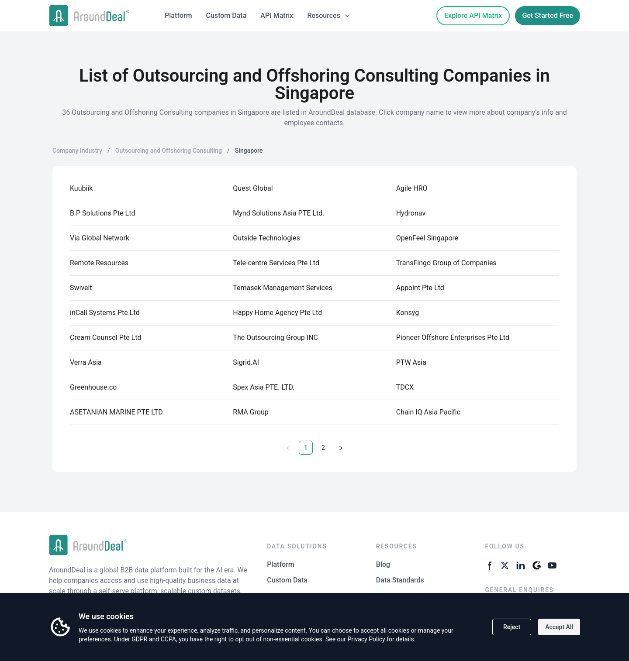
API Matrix (276, 15)
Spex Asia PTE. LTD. (263, 387)
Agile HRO (412, 188)
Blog (383, 564)
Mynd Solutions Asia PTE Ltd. (278, 213)
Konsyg (407, 312)
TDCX (405, 387)
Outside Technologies (266, 238)
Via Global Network (99, 238)
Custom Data (226, 15)
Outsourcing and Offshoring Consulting (168, 150)
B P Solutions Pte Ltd (102, 213)
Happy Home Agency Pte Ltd (277, 312)
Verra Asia (86, 362)
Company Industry (77, 150)
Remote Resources (99, 263)
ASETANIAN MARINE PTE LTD (116, 412)
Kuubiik (81, 188)
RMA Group (250, 412)
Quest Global (253, 188)
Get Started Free (547, 15)
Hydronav (410, 213)
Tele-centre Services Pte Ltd (276, 263)
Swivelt (81, 288)
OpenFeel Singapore (427, 238)
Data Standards (400, 580)
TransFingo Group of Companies (446, 263)
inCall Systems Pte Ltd (105, 312)
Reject (511, 626)
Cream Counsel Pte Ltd (105, 337)
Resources (329, 15)
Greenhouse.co (93, 387)
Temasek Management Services (282, 288)
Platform (178, 15)
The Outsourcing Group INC (275, 337)
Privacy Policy (366, 639)
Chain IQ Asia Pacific (428, 412)
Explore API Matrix (473, 15)
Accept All (559, 626)
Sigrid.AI (246, 362)
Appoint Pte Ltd (420, 288)
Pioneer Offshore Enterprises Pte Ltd (452, 337)
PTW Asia (411, 362)
